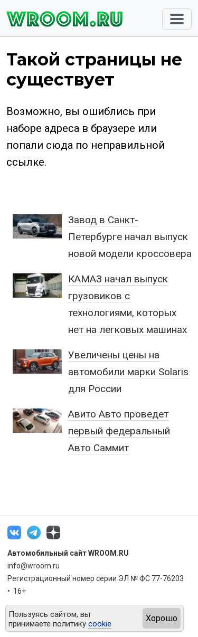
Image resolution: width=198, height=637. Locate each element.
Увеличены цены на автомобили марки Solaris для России (128, 372)
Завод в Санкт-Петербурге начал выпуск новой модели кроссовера (130, 237)
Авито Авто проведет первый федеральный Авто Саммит (119, 431)
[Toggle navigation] (177, 19)
